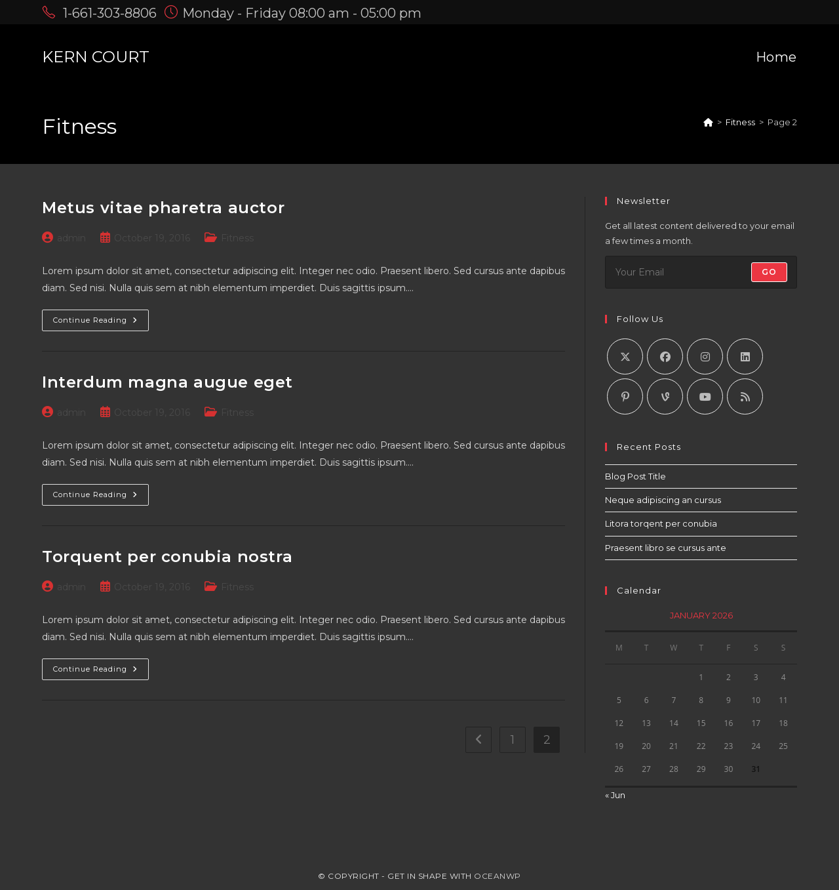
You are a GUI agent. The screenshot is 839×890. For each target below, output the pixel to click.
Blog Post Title (635, 476)
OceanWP (497, 876)
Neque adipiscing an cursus (663, 500)
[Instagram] (705, 356)
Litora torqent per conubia (661, 523)
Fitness (237, 238)
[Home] (708, 122)
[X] (625, 356)
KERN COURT (95, 56)
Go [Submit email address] (769, 272)
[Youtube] (705, 396)
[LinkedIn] (745, 356)
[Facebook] (665, 356)
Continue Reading (101, 323)
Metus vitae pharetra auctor (163, 207)
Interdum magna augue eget (167, 382)
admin (71, 238)
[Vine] (665, 396)
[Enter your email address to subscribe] (701, 272)
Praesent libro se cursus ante (665, 547)
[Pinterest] (625, 396)
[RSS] (745, 396)
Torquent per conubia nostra (167, 556)
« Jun (615, 795)
